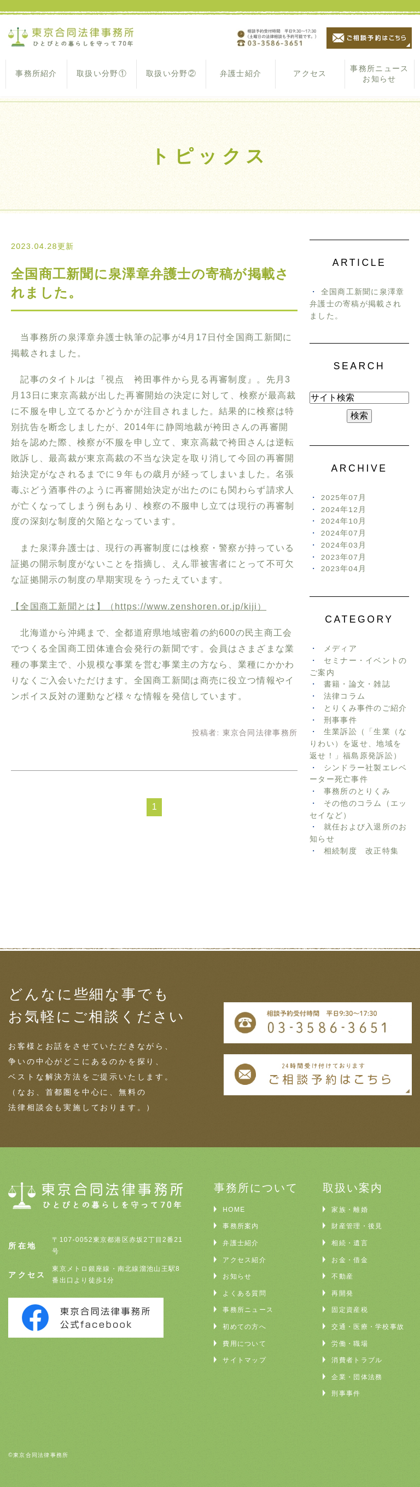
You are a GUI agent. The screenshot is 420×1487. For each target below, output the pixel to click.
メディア (340, 648)
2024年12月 (344, 510)
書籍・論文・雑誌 (357, 684)
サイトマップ (244, 1360)
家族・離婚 (349, 1209)
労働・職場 (349, 1343)
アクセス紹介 (244, 1260)
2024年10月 (344, 521)
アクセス (309, 73)
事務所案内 (241, 1226)
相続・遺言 (349, 1243)
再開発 (342, 1293)
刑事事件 (340, 720)
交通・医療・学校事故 (367, 1327)
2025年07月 (344, 497)
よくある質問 (244, 1293)
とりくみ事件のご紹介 (365, 708)
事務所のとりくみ (357, 791)
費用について (244, 1343)
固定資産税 (349, 1310)
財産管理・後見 (356, 1226)
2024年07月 (344, 533)
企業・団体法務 (356, 1377)
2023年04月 (344, 569)
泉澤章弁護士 (96, 337)
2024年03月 (344, 545)
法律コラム (344, 696)
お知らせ (237, 1276)
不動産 (342, 1276)
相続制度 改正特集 (361, 851)
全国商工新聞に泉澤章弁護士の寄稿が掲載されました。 (357, 304)
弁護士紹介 (240, 73)
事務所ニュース (248, 1310)
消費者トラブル (356, 1360)
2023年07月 (344, 557)
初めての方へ (244, 1327)
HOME (234, 1209)
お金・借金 (349, 1260)
